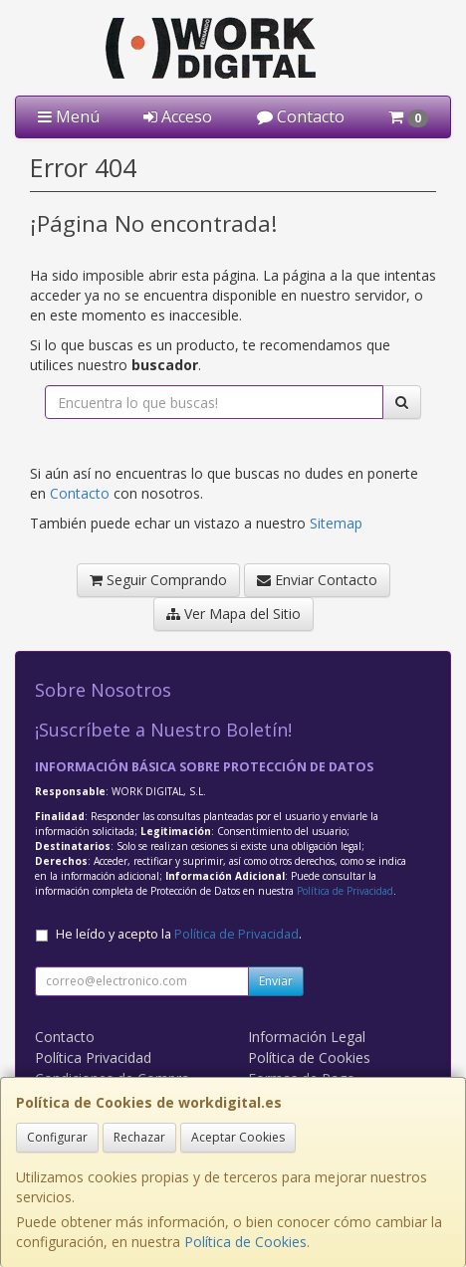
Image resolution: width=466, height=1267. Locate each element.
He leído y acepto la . (179, 934)
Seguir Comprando (158, 579)
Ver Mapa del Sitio (233, 613)
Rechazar (139, 1137)
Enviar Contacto (317, 579)
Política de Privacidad (345, 891)
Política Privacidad (93, 1057)
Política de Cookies (245, 1241)
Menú (69, 116)
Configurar (57, 1137)
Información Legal (306, 1036)
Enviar (276, 980)
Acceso (177, 116)
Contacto (301, 116)
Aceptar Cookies (238, 1137)
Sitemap (336, 523)
